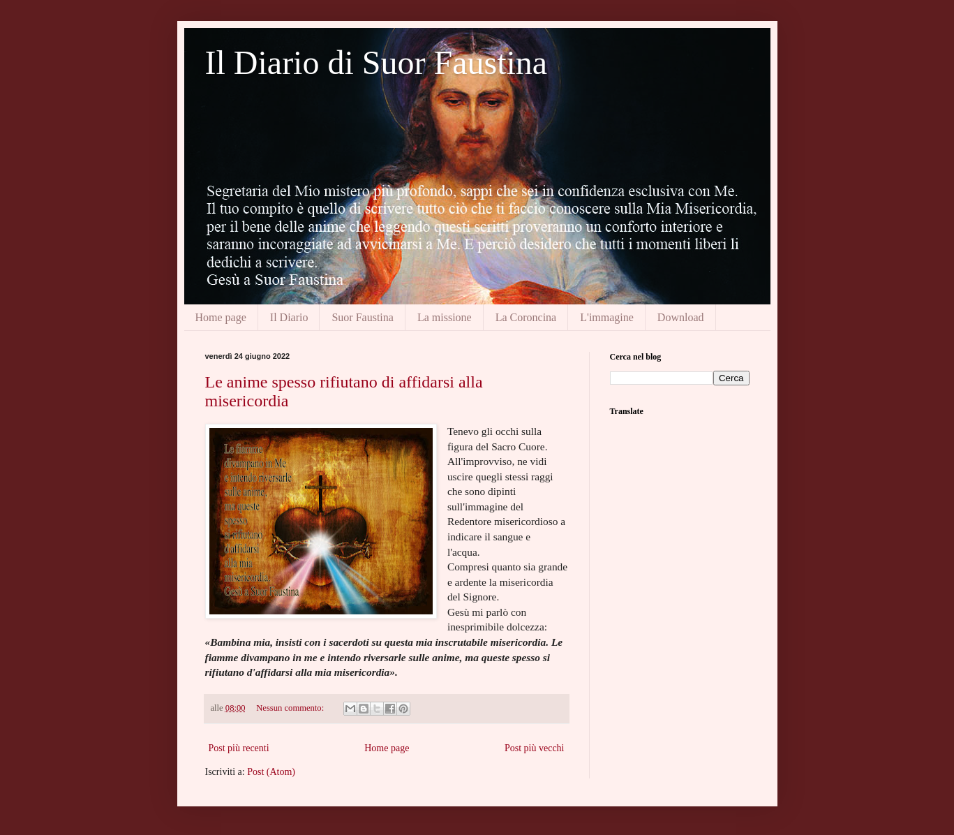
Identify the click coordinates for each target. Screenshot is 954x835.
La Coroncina (526, 317)
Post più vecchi (535, 748)
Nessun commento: (291, 708)
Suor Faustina (362, 317)
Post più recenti (239, 748)
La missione (444, 317)
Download (680, 317)
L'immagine (607, 317)
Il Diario (289, 317)
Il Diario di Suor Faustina (376, 62)
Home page (220, 317)
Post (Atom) (271, 772)
